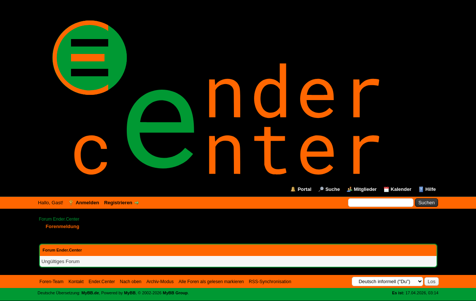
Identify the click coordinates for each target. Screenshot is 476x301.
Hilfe (430, 189)
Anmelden (87, 202)
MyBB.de (90, 293)
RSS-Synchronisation (270, 281)
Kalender (401, 189)
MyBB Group (175, 293)
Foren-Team (51, 281)
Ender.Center (102, 281)
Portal (304, 189)
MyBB (129, 293)
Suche (332, 189)
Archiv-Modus (160, 281)
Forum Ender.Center (59, 219)
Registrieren (118, 202)
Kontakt (76, 281)
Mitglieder (365, 189)
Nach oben (130, 281)
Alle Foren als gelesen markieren (211, 281)
